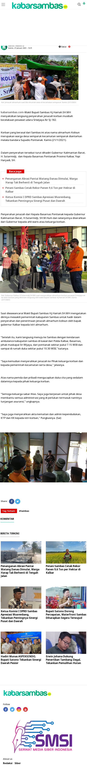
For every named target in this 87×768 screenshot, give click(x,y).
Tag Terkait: (8, 510)
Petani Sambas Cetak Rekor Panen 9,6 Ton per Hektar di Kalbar (63, 569)
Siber (18, 763)
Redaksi (7, 763)
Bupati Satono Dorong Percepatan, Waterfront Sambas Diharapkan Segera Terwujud (66, 614)
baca (62, 46)
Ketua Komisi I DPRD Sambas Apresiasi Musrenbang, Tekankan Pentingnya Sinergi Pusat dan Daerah (19, 616)
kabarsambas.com (12, 112)
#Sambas (24, 510)
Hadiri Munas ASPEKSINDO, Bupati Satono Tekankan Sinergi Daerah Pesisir (21, 660)
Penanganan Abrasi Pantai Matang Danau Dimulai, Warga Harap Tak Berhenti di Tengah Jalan (20, 571)
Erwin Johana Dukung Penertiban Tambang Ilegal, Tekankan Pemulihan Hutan (63, 660)
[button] (83, 2)
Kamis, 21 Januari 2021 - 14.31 (20, 48)
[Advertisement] (43, 23)
